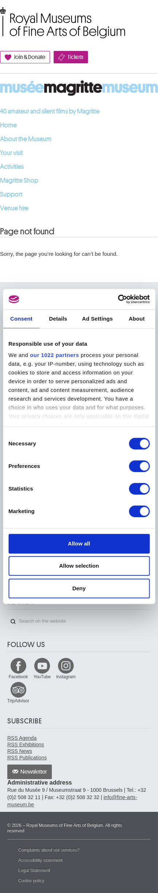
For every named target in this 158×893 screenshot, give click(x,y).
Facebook (18, 676)
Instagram (66, 676)
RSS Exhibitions (25, 744)
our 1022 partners (54, 355)
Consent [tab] (21, 318)
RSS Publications (27, 758)
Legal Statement (34, 870)
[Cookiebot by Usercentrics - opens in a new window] (118, 299)
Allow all (79, 543)
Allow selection (79, 566)
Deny (79, 588)
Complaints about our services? (49, 850)
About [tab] (137, 318)
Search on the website (13, 621)
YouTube (42, 676)
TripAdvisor (18, 700)
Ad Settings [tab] (97, 318)
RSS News (19, 751)
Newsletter (33, 772)
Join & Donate (29, 57)
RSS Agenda (21, 738)
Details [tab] (58, 318)
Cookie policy (31, 880)
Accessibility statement (40, 860)
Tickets (75, 57)
